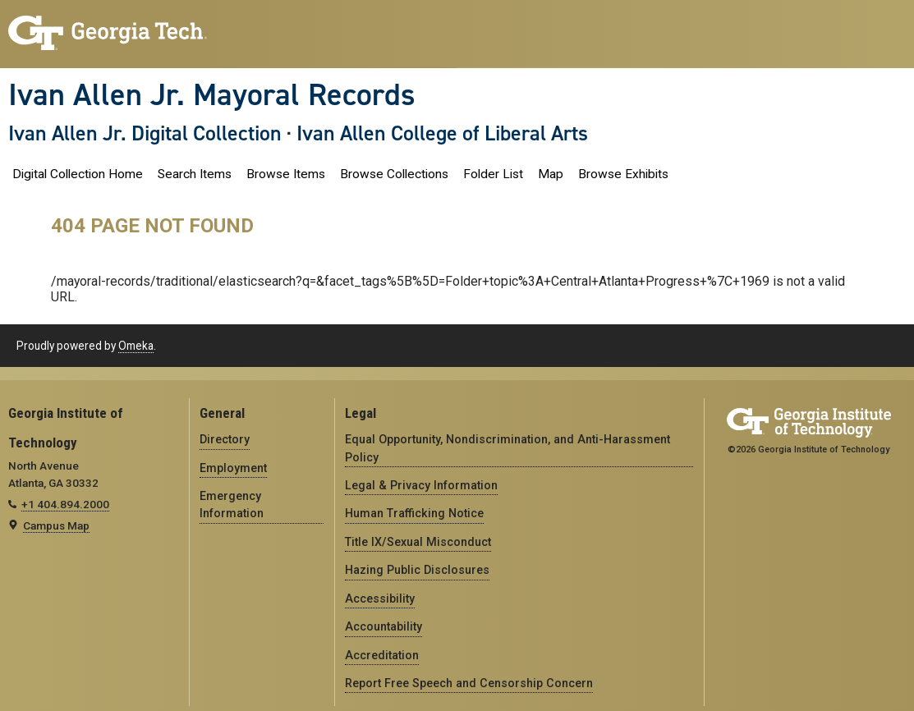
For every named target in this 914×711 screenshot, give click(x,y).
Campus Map (56, 525)
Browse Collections (394, 174)
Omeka (136, 345)
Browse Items (285, 174)
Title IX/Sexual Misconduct (418, 541)
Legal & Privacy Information (421, 485)
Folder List (493, 174)
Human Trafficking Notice (414, 513)
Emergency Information (232, 504)
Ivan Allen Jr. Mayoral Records (212, 94)
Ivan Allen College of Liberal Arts (442, 133)
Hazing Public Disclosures (417, 569)
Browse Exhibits (623, 174)
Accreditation (382, 655)
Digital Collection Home (77, 174)
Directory (225, 439)
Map (550, 174)
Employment (233, 468)
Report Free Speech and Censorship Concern (469, 683)
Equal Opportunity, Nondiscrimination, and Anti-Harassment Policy (507, 448)
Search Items (195, 174)
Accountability (383, 626)
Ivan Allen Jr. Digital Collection (145, 133)
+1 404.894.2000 (65, 504)
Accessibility (380, 598)
